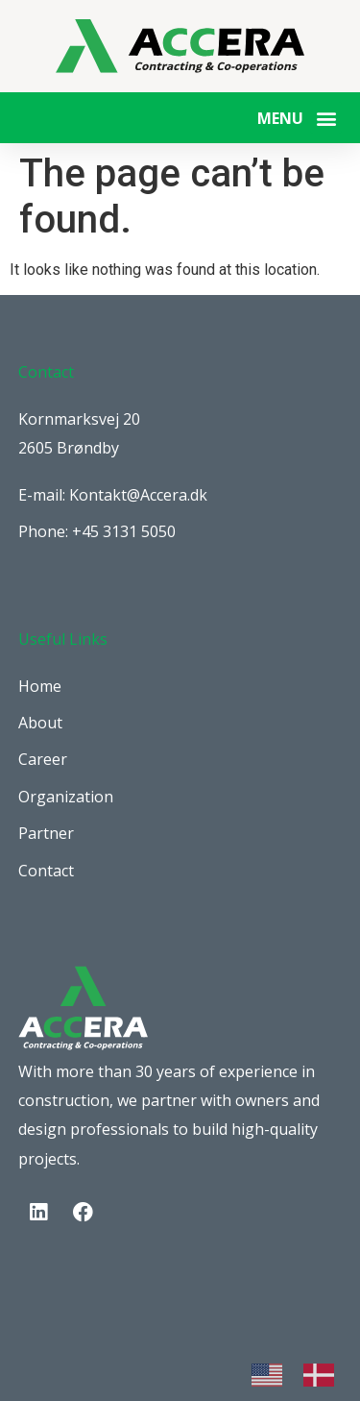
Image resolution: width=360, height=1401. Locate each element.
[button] (326, 118)
